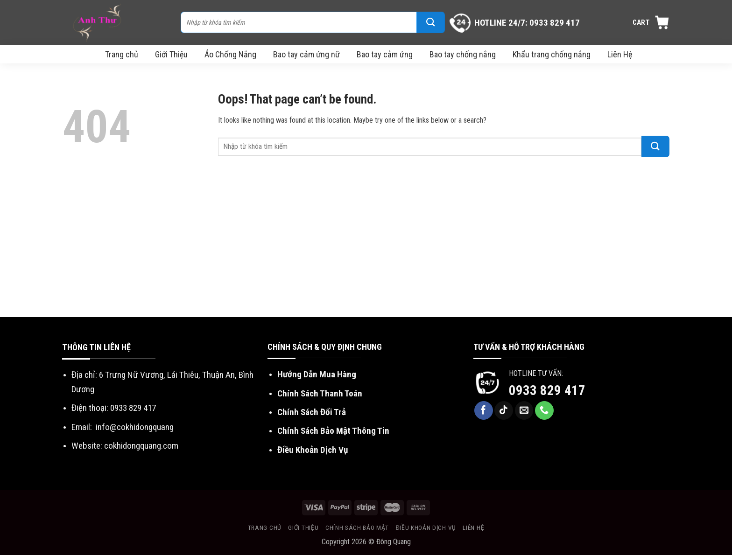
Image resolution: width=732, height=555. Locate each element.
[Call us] (544, 410)
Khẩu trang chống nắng (552, 54)
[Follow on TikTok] (503, 410)
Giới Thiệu (171, 54)
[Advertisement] (366, 247)
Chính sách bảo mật (357, 527)
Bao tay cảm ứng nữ (306, 54)
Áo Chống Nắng (230, 54)
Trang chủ (121, 54)
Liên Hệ (619, 54)
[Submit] (431, 22)
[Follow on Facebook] (483, 410)
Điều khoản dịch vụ (426, 527)
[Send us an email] (524, 410)
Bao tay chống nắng (462, 54)
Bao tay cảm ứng (385, 54)
